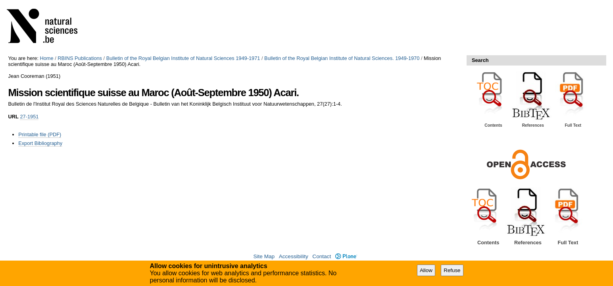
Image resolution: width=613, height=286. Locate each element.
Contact (321, 256)
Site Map (264, 256)
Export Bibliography (40, 143)
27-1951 (29, 117)
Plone (346, 256)
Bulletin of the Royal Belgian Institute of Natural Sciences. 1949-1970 (341, 58)
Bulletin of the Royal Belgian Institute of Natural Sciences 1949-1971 (183, 58)
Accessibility (293, 256)
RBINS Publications (80, 58)
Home (47, 58)
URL (13, 117)
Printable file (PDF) (39, 134)
